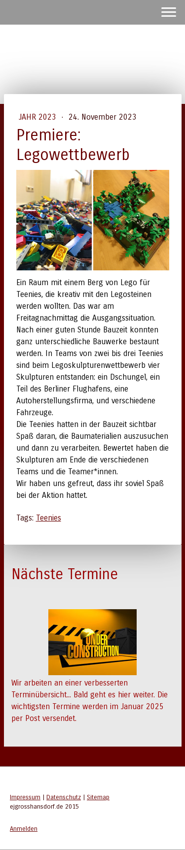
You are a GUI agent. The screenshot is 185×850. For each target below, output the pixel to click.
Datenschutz (63, 797)
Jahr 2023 (39, 117)
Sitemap (98, 797)
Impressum (25, 797)
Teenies (48, 518)
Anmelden (23, 828)
